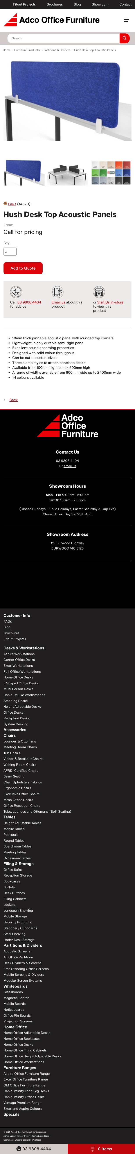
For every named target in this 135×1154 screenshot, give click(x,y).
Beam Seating (14, 776)
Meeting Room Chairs (20, 747)
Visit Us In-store (110, 302)
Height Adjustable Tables (22, 823)
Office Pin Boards (17, 1016)
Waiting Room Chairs (20, 765)
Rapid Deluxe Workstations (24, 695)
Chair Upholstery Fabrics (23, 782)
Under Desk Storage (19, 940)
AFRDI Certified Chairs (21, 771)
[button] (128, 21)
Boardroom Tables (17, 846)
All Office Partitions (19, 957)
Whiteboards (15, 986)
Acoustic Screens (17, 951)
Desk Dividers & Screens (22, 963)
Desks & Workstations (24, 648)
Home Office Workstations (24, 1062)
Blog (77, 4)
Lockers (10, 905)
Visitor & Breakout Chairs (23, 759)
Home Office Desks (18, 677)
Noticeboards (14, 1010)
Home (7, 50)
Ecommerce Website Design (16, 1140)
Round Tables (14, 841)
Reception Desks (16, 718)
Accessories (15, 729)
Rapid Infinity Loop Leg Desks (26, 1091)
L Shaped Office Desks (21, 683)
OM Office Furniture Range (24, 1085)
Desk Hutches (14, 893)
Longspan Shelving (18, 911)
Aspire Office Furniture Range (27, 1074)
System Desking (16, 724)
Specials (11, 1114)
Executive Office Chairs (22, 794)
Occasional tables (17, 858)
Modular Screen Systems (23, 981)
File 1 (12, 204)
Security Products (17, 922)
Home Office (15, 1027)
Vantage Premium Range (22, 1103)
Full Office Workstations (22, 672)
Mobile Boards (15, 1004)
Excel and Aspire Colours (23, 1109)
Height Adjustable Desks (22, 707)
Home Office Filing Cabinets (25, 1050)
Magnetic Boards (16, 998)
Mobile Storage (15, 916)
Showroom (100, 4)
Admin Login (9, 1136)
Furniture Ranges (20, 1067)
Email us (58, 302)
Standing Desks (16, 701)
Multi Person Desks (18, 689)
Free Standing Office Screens (26, 969)
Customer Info (17, 615)
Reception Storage (18, 875)
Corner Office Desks (19, 660)
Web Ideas (36, 1140)
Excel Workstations (18, 666)
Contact (125, 4)
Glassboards (13, 992)
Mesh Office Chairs (18, 800)
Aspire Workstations (19, 654)
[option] (67, 98)
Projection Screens (18, 1021)
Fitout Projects (24, 4)
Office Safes (13, 870)
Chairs (10, 735)
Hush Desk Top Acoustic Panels (95, 50)
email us (70, 466)
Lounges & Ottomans (20, 741)
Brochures (55, 4)
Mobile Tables (14, 829)
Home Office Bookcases (22, 1039)
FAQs (8, 621)
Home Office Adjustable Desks (27, 1033)
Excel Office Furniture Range (26, 1079)
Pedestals (11, 835)
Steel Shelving (14, 934)
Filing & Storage (19, 863)
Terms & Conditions (40, 1136)
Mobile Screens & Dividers (24, 975)
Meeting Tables (15, 852)
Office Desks (13, 713)
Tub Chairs (12, 753)
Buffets (9, 887)
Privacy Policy (23, 1136)
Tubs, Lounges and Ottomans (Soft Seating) (37, 812)
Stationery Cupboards (20, 928)
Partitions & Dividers (56, 50)
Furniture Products (27, 50)
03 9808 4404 (33, 1148)
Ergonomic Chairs (17, 788)
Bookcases (12, 881)
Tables (9, 817)
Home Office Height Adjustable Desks (32, 1056)
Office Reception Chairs (22, 806)
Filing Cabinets (15, 899)
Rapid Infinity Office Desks (24, 1097)
